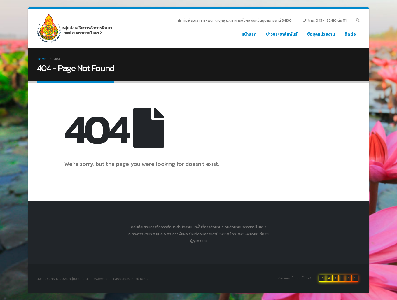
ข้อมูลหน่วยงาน (321, 34)
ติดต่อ (350, 34)
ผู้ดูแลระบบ (198, 241)
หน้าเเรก (249, 34)
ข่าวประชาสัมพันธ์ (282, 34)
